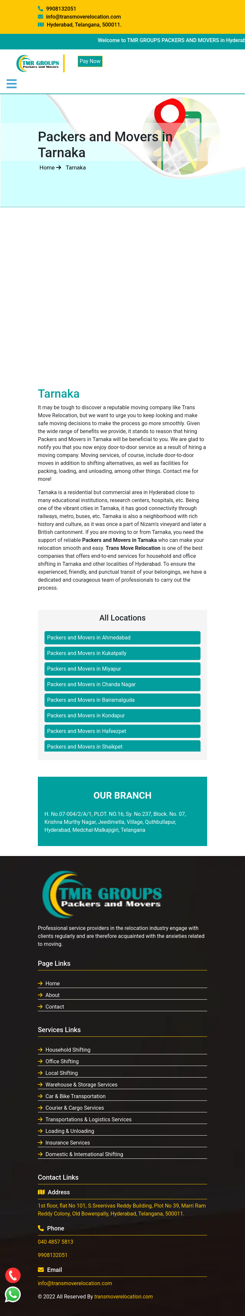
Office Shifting (58, 1061)
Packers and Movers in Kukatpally (86, 653)
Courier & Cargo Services (71, 1108)
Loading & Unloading (66, 1131)
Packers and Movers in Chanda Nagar (91, 684)
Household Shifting (64, 1050)
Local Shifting (58, 1073)
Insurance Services (64, 1143)
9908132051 (57, 9)
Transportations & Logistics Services (85, 1119)
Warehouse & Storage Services (78, 1085)
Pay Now (90, 61)
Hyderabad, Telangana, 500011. (80, 25)
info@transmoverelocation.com (79, 17)
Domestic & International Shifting (80, 1154)
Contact (51, 1007)
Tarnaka (76, 167)
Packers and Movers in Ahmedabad (88, 637)
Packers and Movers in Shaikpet (84, 747)
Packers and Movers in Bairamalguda (91, 700)
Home (50, 167)
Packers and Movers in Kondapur (86, 715)
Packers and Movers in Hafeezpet (86, 731)
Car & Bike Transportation (72, 1096)
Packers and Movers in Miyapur (84, 669)
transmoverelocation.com (123, 1296)
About (49, 995)
